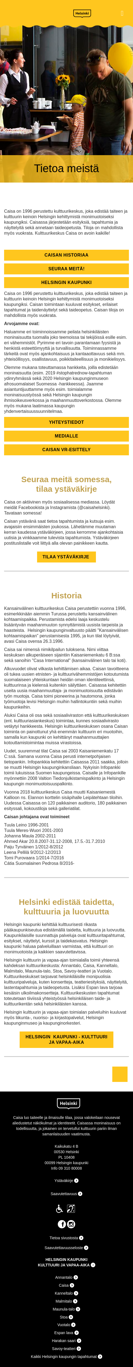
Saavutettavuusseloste (64, 1248)
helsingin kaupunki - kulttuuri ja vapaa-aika (67, 1040)
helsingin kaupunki (66, 282)
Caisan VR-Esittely (66, 449)
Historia (66, 595)
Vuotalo (64, 1325)
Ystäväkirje (64, 1180)
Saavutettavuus (64, 1194)
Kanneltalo (64, 1293)
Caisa (35, 12)
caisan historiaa (66, 255)
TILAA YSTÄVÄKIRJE (66, 557)
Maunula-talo (64, 1309)
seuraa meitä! (66, 268)
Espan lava (63, 1333)
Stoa (64, 1317)
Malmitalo (64, 1301)
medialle (66, 436)
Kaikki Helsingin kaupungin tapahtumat (63, 1356)
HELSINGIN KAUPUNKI (66, 1259)
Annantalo (63, 1277)
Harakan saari (63, 1340)
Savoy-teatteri (63, 1348)
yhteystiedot (66, 422)
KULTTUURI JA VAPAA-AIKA (64, 1265)
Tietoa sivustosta (64, 1238)
